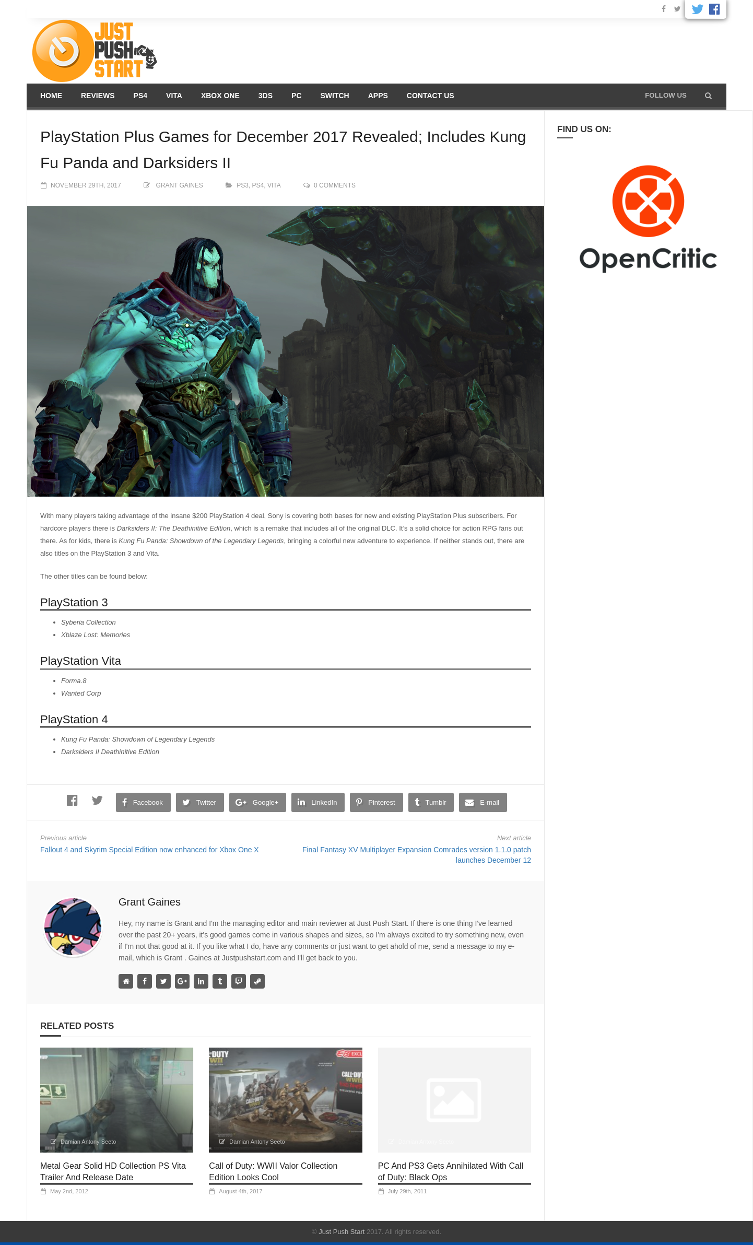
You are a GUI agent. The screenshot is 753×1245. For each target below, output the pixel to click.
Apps (378, 95)
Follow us (666, 95)
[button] (708, 96)
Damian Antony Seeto (88, 1141)
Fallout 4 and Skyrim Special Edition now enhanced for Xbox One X (149, 849)
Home (51, 95)
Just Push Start (341, 1232)
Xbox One (220, 95)
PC (296, 95)
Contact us (430, 95)
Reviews (98, 95)
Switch (335, 95)
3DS (265, 95)
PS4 (140, 95)
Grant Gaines (179, 185)
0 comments (335, 185)
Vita (174, 95)
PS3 (243, 185)
